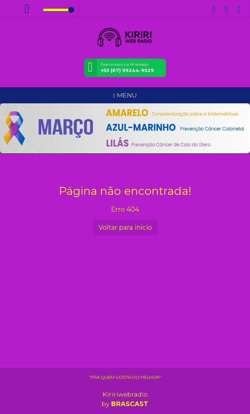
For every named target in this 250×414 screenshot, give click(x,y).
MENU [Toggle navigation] (125, 95)
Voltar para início (125, 227)
